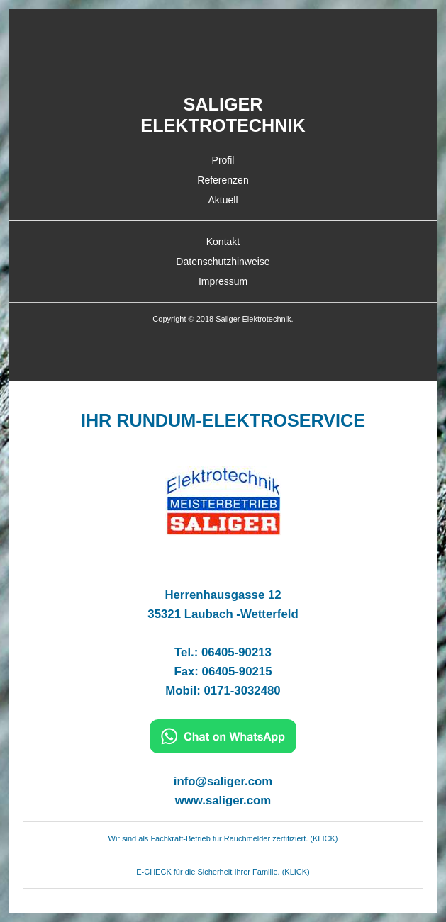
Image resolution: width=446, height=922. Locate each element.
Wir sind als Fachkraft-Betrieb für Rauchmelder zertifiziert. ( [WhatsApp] (210, 838)
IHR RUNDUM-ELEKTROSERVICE (223, 420)
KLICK (324, 838)
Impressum (223, 281)
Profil (223, 160)
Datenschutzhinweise (222, 261)
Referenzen (222, 180)
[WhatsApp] (223, 821)
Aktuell (223, 200)
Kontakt (223, 241)
